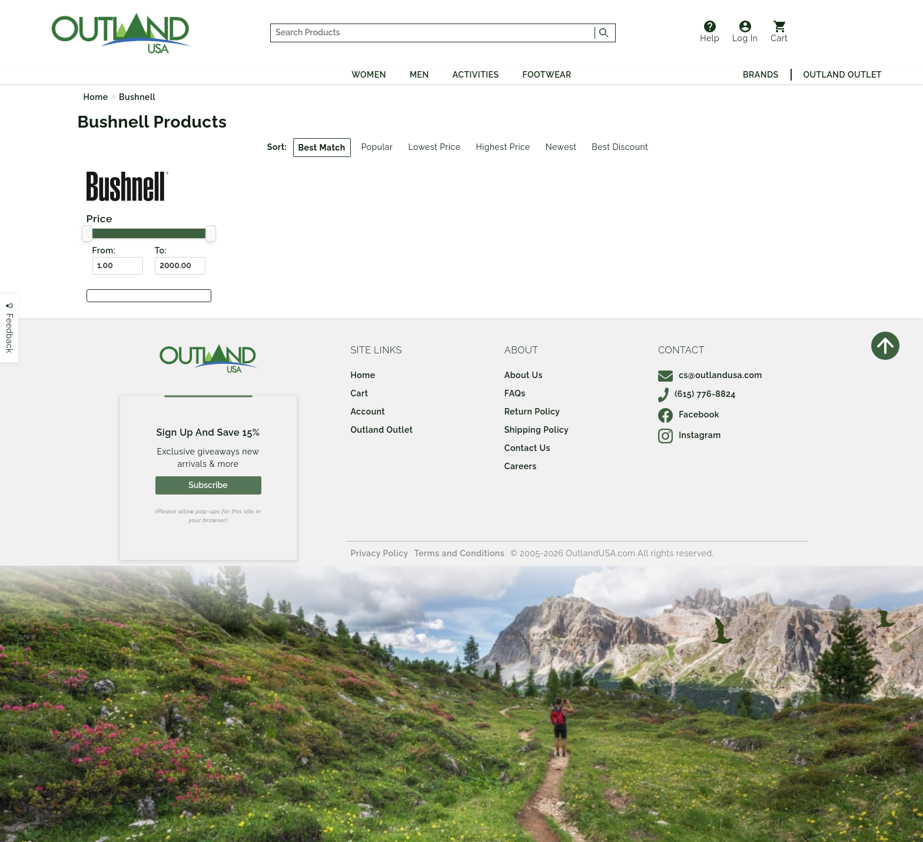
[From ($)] (117, 266)
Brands (760, 74)
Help (709, 32)
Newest (561, 147)
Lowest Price (434, 147)
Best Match (322, 147)
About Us (523, 375)
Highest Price (503, 147)
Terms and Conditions (459, 553)
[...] (433, 33)
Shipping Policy (536, 430)
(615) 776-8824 (697, 394)
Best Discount (620, 147)
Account (368, 411)
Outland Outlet (843, 74)
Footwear (547, 74)
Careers (520, 466)
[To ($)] (180, 266)
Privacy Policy (380, 553)
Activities (476, 74)
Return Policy (532, 411)
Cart (779, 32)
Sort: (277, 147)
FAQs (515, 393)
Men (419, 74)
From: (104, 250)
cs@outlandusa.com (710, 375)
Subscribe (207, 485)
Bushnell (137, 97)
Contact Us (527, 448)
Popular (377, 147)
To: (161, 250)
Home (96, 97)
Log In (745, 32)
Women (368, 74)
